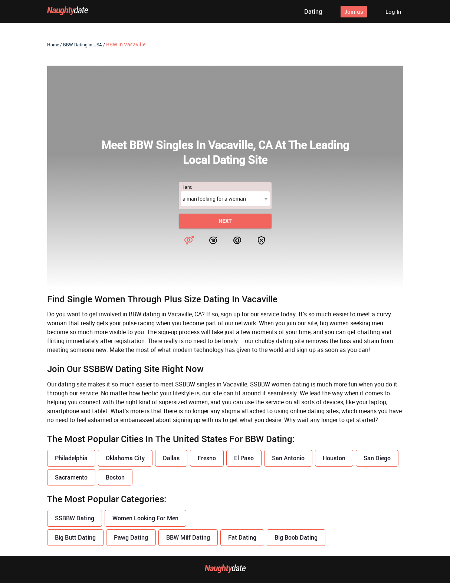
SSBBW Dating (74, 518)
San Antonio (288, 458)
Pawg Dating (131, 537)
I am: (187, 187)
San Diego (377, 458)
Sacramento (71, 477)
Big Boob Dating (296, 537)
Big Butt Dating (75, 537)
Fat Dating (242, 537)
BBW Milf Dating (188, 537)
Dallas (171, 458)
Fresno (207, 458)
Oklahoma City (125, 458)
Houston (334, 458)
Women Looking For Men (145, 518)
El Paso (244, 458)
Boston (115, 477)
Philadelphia (71, 458)
